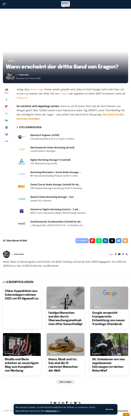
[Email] (125, 241)
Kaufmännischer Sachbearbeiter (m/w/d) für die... (56, 221)
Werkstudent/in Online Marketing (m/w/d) (52, 147)
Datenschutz (52, 411)
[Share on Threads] (6, 127)
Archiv (11, 61)
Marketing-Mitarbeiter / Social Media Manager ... (55, 172)
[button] (109, 409)
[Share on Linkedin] (6, 120)
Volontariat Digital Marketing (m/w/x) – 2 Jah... (55, 209)
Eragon (64, 93)
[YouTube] (118, 255)
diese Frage (37, 89)
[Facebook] (115, 255)
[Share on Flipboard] (6, 106)
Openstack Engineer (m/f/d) (44, 135)
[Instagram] (122, 255)
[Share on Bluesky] (6, 134)
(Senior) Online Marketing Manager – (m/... (52, 197)
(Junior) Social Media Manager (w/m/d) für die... (55, 184)
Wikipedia (22, 98)
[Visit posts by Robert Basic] (10, 76)
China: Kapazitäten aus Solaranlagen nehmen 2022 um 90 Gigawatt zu (21, 295)
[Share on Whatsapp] (6, 113)
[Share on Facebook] (6, 99)
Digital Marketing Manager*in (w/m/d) (50, 159)
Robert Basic (24, 75)
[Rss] (126, 255)
